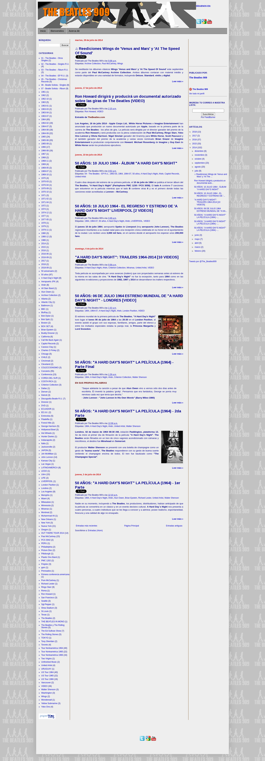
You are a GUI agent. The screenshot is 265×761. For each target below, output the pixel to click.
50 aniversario (47, 271)
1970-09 (45, 188)
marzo (198, 247)
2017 (43, 261)
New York (45, 523)
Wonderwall (46, 700)
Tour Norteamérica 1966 (52, 655)
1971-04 (45, 202)
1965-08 (45, 140)
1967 (43, 154)
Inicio (43, 31)
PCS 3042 (46, 540)
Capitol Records (172, 174)
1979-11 (45, 230)
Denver (44, 392)
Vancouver (46, 682)
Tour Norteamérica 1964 (52, 648)
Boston (44, 323)
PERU (44, 543)
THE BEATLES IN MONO (52, 621)
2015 (43, 247)
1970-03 (45, 181)
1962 (43, 95)
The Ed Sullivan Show (51, 631)
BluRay (44, 312)
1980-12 (45, 236)
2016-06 (45, 254)
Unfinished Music (49, 662)
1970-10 (45, 192)
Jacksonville (46, 447)
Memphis (45, 495)
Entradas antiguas (174, 526)
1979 (43, 226)
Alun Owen (119, 498)
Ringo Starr (46, 587)
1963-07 (45, 116)
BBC (43, 309)
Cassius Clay (47, 347)
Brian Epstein (131, 498)
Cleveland (45, 364)
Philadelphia (46, 547)
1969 (43, 164)
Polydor (44, 564)
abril (197, 243)
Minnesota (46, 505)
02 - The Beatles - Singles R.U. (55, 64)
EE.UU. (44, 412)
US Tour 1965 (47, 675)
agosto (198, 167)
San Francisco (47, 597)
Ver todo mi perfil (196, 93)
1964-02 (45, 123)
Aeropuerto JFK (48, 281)
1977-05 (45, 219)
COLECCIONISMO (49, 367)
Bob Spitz (45, 319)
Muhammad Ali (48, 516)
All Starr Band (47, 288)
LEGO (44, 471)
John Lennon (47, 457)
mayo (197, 239)
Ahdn (161, 174)
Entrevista (45, 416)
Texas (43, 614)
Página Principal (131, 526)
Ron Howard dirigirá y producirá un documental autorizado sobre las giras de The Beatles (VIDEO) (128, 98)
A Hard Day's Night (149, 174)
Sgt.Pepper (46, 604)
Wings (120, 63)
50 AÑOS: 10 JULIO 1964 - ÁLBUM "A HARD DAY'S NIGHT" (126, 163)
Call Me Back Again (50, 340)
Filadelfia (45, 419)
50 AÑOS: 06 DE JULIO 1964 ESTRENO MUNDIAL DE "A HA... (210, 209)
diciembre (199, 151)
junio (197, 235)
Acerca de (74, 31)
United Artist (80, 176)
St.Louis (45, 611)
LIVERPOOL (136, 221)
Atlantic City (46, 302)
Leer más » (177, 81)
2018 (43, 264)
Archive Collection (93, 63)
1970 (43, 178)
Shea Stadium (47, 608)
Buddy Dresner (48, 333)
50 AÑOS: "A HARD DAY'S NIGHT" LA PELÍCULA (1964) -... (210, 216)
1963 (43, 102)
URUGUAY (46, 669)
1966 (43, 147)
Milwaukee (46, 502)
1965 (43, 137)
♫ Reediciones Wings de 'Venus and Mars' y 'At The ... (210, 175)
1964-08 (45, 130)
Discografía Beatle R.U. (51, 398)
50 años (136, 174)
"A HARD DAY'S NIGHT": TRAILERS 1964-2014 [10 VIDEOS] (126, 257)
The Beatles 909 (200, 89)
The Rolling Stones (49, 634)
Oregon (44, 529)
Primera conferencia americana (55, 574)
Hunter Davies (47, 436)
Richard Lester (144, 498)
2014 (43, 243)
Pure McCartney (48, 580)
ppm (43, 567)
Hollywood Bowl (48, 429)
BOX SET (45, 326)
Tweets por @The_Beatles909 (202, 261)
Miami (44, 498)
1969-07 (45, 171)
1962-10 (45, 99)
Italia (43, 443)
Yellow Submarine (49, 703)
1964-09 (45, 133)
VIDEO (100, 111)
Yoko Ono (45, 707)
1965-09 (45, 143)
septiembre (200, 163)
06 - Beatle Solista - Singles (53, 85)
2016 (43, 250)
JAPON (44, 450)
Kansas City (46, 461)
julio (197, 171)
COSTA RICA (47, 381)
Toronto (44, 645)
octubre (198, 159)
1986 (43, 240)
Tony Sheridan (47, 641)
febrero (198, 251)
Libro (43, 474)
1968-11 (45, 161)
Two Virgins (46, 658)
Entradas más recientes (86, 526)
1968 (43, 157)
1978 (43, 223)
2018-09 (45, 268)
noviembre (200, 155)
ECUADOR (46, 409)
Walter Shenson (139, 377)
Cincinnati (45, 361)
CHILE (44, 357)
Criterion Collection (117, 268)
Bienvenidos (57, 31)
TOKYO (44, 638)
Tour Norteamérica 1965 (52, 651)
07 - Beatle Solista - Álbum (53, 88)
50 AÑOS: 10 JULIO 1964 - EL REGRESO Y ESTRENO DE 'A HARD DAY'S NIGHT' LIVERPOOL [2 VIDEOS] (126, 208)
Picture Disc (46, 550)
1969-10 (45, 174)
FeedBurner (210, 117)
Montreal (45, 512)
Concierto (45, 371)
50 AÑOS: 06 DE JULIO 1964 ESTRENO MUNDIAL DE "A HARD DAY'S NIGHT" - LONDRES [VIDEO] (129, 298)
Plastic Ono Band (49, 557)
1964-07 (127, 174)
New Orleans (47, 519)
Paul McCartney (109, 63)
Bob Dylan (46, 316)
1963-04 (45, 112)
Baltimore (45, 305)
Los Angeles (46, 491)
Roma (44, 590)
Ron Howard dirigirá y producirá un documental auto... (209, 181)
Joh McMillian (47, 454)
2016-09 (45, 257)
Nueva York (46, 526)
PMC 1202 (46, 560)
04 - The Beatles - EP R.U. (97, 174)
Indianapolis (46, 440)
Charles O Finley (48, 350)
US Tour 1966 (47, 679)
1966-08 (45, 150)
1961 (43, 92)
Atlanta (44, 299)
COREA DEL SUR (49, 378)
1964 (120, 174)
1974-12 (45, 212)
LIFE (43, 478)
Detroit (44, 395)
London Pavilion (130, 311)
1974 (43, 209)
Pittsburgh (45, 553)
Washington (46, 693)
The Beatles (46, 618)
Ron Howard (90, 111)
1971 (43, 195)
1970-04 (45, 185)
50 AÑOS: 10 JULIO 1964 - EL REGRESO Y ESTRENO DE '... (209, 194)
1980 (43, 233)
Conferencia (46, 374)
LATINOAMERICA (49, 467)
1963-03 (113, 174)
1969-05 (45, 168)
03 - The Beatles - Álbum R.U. (54, 70)
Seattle (44, 601)
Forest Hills (46, 423)
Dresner (45, 402)
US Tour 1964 (47, 672)
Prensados (46, 571)
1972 (43, 205)
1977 (43, 216)
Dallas (44, 388)
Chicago (45, 354)
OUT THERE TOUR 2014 (52, 533)
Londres (45, 488)
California (45, 336)
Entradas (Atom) (95, 530)
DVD (43, 405)
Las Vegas (46, 464)
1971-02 (45, 199)
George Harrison (48, 426)
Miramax (131, 268)
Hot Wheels (46, 433)
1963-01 (45, 106)
